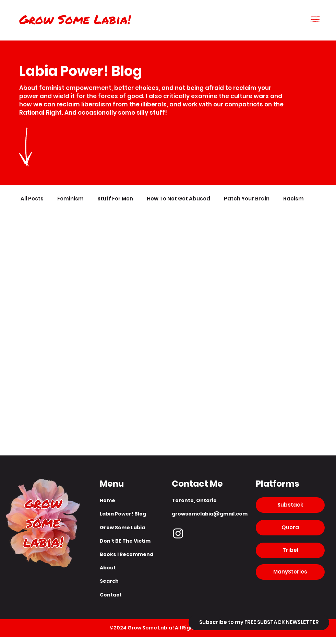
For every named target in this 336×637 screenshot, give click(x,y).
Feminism (70, 199)
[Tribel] (290, 550)
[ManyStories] (290, 572)
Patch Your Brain (246, 199)
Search (109, 581)
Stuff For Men (115, 199)
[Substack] (290, 505)
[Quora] (290, 527)
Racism (293, 199)
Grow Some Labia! (75, 19)
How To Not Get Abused (178, 199)
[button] (315, 19)
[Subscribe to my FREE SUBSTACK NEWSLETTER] (259, 622)
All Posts (32, 199)
